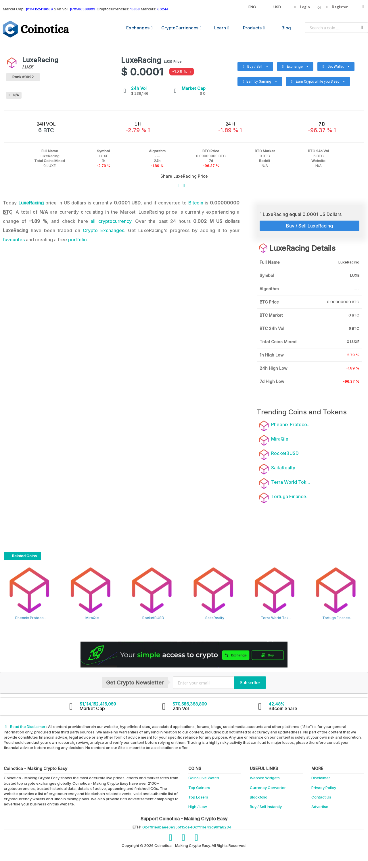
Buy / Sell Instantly (266, 806)
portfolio (77, 239)
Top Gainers (199, 787)
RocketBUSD (153, 618)
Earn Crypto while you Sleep (315, 80)
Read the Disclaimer (25, 726)
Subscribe (250, 682)
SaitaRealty (214, 618)
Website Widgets (265, 777)
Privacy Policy (323, 787)
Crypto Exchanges (103, 230)
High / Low (197, 806)
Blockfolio (258, 797)
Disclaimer (320, 777)
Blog (286, 28)
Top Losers (198, 797)
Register (336, 7)
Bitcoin (195, 203)
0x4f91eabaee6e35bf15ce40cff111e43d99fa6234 (186, 827)
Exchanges (139, 28)
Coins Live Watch (203, 777)
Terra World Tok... (276, 618)
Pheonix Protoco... (30, 618)
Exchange (298, 65)
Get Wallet (333, 65)
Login (301, 7)
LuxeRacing (31, 203)
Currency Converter (268, 787)
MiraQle (92, 618)
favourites (14, 239)
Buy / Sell (257, 65)
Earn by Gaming (262, 80)
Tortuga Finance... (337, 618)
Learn (221, 28)
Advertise (319, 806)
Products (253, 28)
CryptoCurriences (181, 28)
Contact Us (321, 797)
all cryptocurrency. (111, 221)
